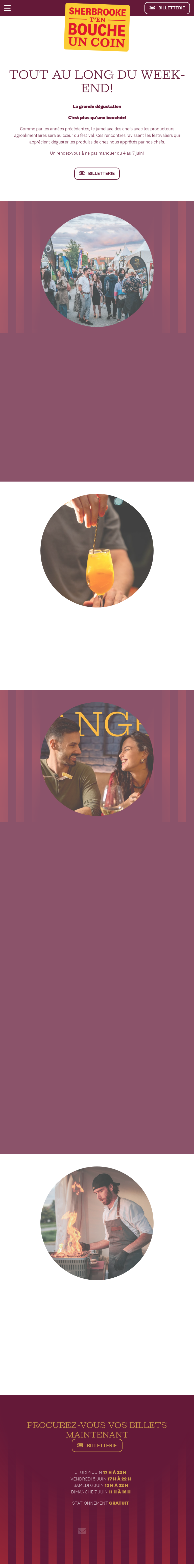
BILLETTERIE (167, 8)
